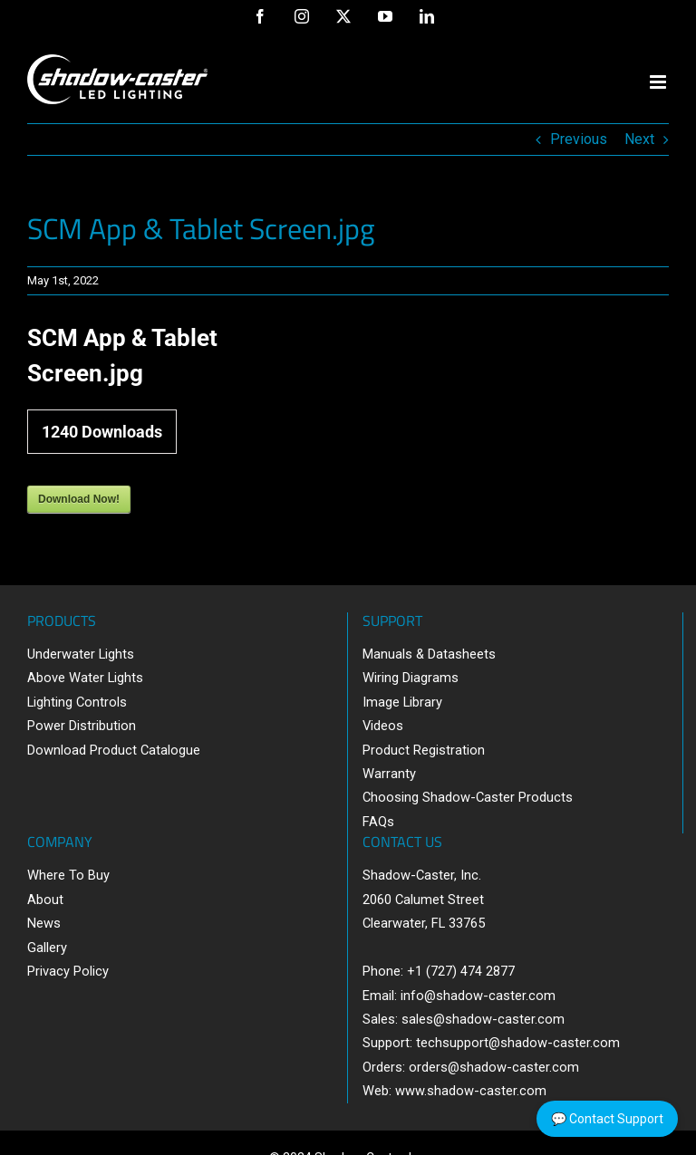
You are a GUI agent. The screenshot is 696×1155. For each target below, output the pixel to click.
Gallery (47, 947)
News (44, 923)
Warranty (389, 773)
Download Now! (79, 499)
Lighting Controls (77, 702)
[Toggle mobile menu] (659, 81)
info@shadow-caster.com (478, 995)
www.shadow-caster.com (470, 1091)
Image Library (402, 702)
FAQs (378, 821)
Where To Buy (68, 875)
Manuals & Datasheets (429, 654)
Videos (382, 725)
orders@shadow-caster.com (494, 1067)
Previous (578, 139)
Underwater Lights (80, 654)
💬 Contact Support (607, 1119)
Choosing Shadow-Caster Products (467, 797)
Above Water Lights (85, 677)
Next (639, 139)
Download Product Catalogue (113, 750)
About (45, 899)
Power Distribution (81, 725)
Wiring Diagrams (410, 677)
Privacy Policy (68, 971)
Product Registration (423, 750)
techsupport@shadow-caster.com (518, 1043)
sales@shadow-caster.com (483, 1019)
